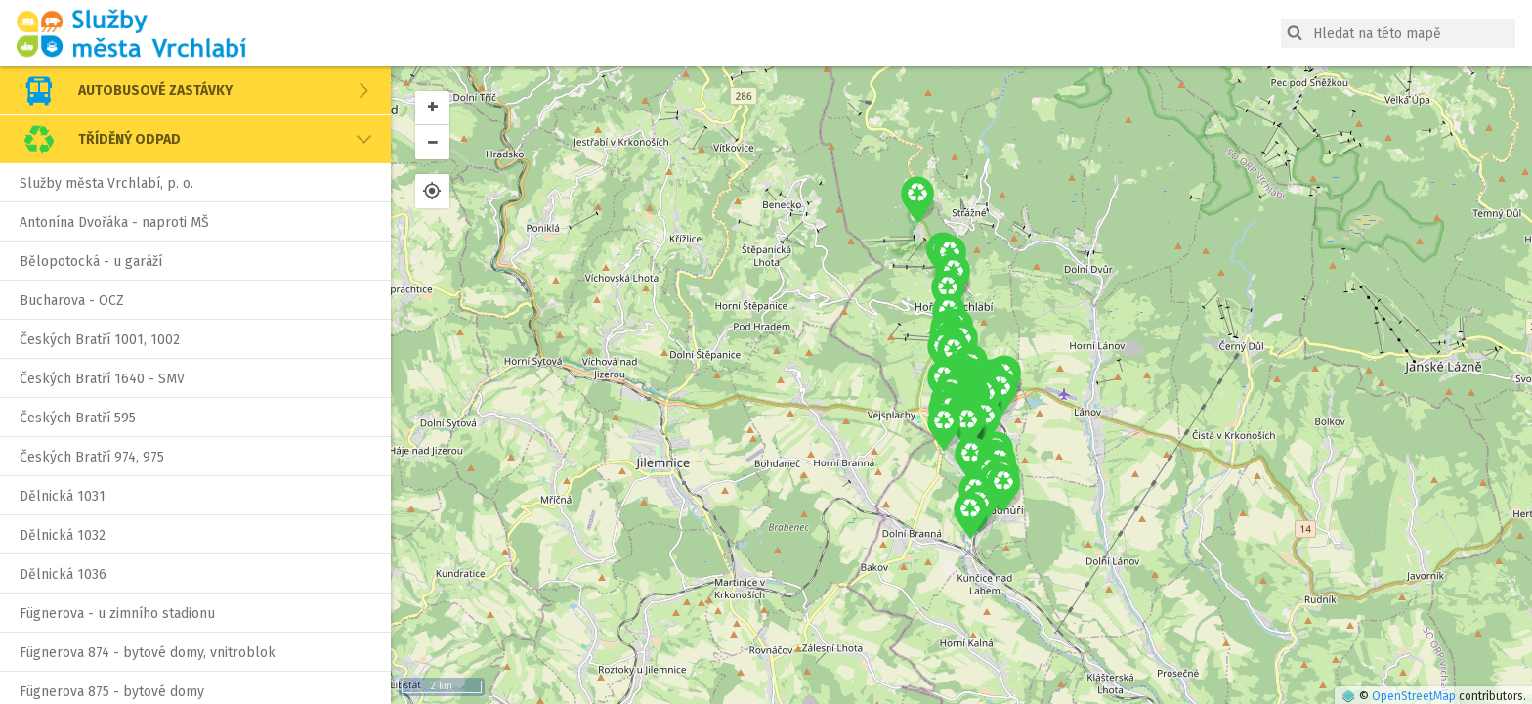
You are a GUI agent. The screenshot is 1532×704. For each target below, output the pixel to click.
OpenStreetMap (1414, 696)
